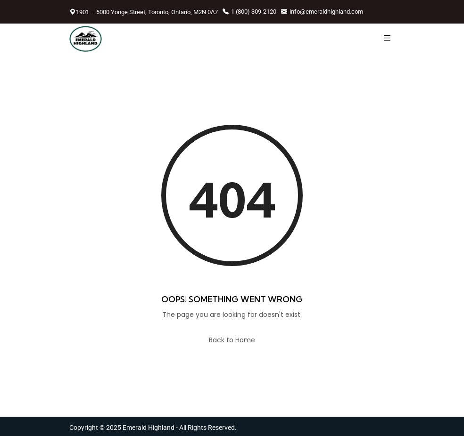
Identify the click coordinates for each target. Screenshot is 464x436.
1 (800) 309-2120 (249, 11)
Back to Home (232, 340)
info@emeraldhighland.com (322, 11)
